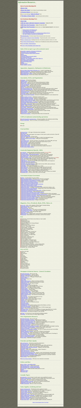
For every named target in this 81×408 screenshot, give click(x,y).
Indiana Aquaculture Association (27, 97)
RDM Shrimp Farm (24, 74)
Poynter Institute (24, 333)
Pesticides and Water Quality (26, 61)
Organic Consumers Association (27, 108)
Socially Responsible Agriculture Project (28, 119)
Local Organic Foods (25, 140)
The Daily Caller (24, 371)
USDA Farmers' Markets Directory (27, 146)
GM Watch (23, 162)
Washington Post (24, 305)
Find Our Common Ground (26, 157)
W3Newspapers (24, 311)
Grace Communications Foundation (27, 94)
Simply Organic (24, 143)
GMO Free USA (24, 160)
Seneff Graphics (24, 170)
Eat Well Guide (23, 133)
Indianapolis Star (24, 283)
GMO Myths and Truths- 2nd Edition (28, 161)
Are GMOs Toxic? (24, 153)
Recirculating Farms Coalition (26, 73)
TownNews (23, 314)
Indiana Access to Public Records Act (28, 322)
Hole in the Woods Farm (25, 136)
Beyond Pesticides (24, 343)
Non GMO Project (24, 167)
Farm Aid (23, 90)
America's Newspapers (25, 328)
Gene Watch (23, 159)
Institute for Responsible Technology (28, 163)
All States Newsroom (25, 273)
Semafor (22, 299)
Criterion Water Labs (25, 344)
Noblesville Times (24, 297)
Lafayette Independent (25, 290)
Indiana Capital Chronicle (26, 280)
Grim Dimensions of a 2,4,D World (29, 30)
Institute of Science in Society (26, 101)
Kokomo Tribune (24, 286)
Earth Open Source (24, 156)
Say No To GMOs (24, 169)
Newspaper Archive (25, 309)
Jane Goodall (23, 103)
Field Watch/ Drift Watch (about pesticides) (29, 347)
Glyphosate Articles (25, 348)
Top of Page (46, 402)
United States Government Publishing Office (29, 198)
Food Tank (23, 93)
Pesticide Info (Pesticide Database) (27, 353)
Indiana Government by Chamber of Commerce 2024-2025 (32, 184)
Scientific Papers (24, 63)
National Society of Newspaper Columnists (29, 329)
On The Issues (23, 368)
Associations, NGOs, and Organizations (28, 52)
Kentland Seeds (24, 393)
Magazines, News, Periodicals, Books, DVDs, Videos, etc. (32, 58)
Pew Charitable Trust (25, 332)
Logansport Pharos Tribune (26, 292)
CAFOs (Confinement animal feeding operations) (30, 53)
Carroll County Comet (25, 276)
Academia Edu (24, 377)
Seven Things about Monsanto (28, 31)
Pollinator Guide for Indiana (26, 397)
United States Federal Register (26, 191)
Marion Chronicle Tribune (26, 294)
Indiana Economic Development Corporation (29, 181)
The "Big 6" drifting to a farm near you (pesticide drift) (33, 34)
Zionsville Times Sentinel (26, 306)
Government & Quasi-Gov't (26, 57)
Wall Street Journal (24, 302)
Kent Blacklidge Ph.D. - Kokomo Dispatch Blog (30, 366)
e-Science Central (24, 380)
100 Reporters (23, 330)
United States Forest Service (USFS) (28, 197)
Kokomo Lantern (24, 288)
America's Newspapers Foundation (27, 319)
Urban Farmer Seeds (25, 399)
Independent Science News (26, 382)
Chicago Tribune (24, 277)
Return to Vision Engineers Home (38, 402)
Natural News (23, 214)
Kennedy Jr (23, 349)
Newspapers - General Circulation (27, 59)
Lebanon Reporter (24, 289)
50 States (23, 313)
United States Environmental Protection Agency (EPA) (31, 190)
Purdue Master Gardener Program (27, 109)
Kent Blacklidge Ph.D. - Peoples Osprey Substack (30, 367)
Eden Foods (23, 134)
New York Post (24, 295)
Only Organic (23, 107)
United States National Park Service (28, 199)
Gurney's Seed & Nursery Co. (26, 392)
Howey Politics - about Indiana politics (28, 364)
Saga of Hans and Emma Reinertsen (28, 41)
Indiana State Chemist (25, 187)
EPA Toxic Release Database (26, 178)
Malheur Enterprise (24, 293)
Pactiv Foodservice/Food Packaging (28, 395)
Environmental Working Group (27, 89)
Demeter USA (23, 83)
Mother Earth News (25, 213)
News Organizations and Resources (27, 60)
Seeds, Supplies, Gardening (26, 64)
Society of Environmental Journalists (28, 335)
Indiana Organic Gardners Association (28, 99)
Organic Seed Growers (25, 394)
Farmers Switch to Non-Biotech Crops (30, 29)
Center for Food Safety (25, 84)
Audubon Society (24, 81)
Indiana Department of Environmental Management (30, 179)
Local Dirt (22, 139)
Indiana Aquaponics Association (27, 98)
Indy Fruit (23, 137)
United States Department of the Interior (28, 195)
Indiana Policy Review (25, 365)
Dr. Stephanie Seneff (25, 155)
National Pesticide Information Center (28, 352)
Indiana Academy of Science (26, 96)
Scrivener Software (24, 334)
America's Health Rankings (26, 378)
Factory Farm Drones (25, 120)
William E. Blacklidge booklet (26, 39)
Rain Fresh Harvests (25, 72)
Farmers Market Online (25, 135)
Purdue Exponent (24, 298)
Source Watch (23, 337)
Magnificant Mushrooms (25, 71)
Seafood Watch (24, 112)
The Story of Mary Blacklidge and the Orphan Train (30, 45)
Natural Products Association (26, 104)
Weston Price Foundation (26, 113)
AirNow (22, 177)
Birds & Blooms (24, 207)
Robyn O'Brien (24, 168)
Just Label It (23, 164)
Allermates (23, 80)
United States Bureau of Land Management (29, 188)
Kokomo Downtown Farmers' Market (28, 138)
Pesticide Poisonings (25, 355)
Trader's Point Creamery (25, 145)
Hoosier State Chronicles (25, 307)
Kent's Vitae (23, 21)
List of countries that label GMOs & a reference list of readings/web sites (36, 32)
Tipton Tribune (24, 300)
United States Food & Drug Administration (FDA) (30, 196)
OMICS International (25, 383)
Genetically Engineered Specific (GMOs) (29, 56)
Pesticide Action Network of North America (29, 354)
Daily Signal (23, 278)
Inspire (22, 308)
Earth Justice (23, 86)
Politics (22, 62)
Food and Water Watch (25, 91)
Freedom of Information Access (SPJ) (28, 320)
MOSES (22, 105)
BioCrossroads (24, 82)
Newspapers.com (24, 310)
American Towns (24, 132)
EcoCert (22, 87)
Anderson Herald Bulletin (26, 274)
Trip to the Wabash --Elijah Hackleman (28, 43)
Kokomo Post (23, 287)
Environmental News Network (27, 210)
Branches (23, 275)
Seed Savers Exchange (25, 398)
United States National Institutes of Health (29, 185)
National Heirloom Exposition (26, 106)
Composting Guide (24, 208)
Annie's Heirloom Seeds (25, 389)
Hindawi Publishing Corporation (27, 331)
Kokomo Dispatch (24, 285)
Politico (22, 369)
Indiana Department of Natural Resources (29, 180)
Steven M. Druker (24, 171)
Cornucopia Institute (25, 85)
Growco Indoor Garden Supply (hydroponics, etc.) (30, 70)
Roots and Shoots (24, 111)
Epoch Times (23, 279)
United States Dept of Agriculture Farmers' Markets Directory (32, 192)
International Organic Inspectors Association (29, 102)
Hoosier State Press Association (27, 321)
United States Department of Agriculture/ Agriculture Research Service (34, 194)
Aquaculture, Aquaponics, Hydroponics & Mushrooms (31, 51)
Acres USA (23, 205)
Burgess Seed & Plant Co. (26, 390)
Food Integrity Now (25, 92)
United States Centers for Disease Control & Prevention (31, 186)
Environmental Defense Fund (26, 88)
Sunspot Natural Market (25, 144)
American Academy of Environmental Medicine (30, 154)
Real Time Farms (24, 142)
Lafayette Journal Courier (26, 291)
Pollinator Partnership (25, 396)
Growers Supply (24, 391)
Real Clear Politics (24, 370)
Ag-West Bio (23, 152)
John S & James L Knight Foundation (28, 327)
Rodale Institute (24, 110)
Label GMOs (23, 165)
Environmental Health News (26, 209)
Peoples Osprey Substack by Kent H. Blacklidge (30, 37)
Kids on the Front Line (25, 350)
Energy (22, 54)
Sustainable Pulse (24, 172)
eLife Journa (23, 379)
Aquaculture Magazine (25, 206)
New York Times (24, 296)
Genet (22, 158)
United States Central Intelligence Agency (29, 189)
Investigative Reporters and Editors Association (30, 326)
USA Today (23, 301)
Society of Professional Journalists (27, 336)
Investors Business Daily (25, 284)
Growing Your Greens (25, 211)
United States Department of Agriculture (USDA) (30, 193)
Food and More (24, 55)
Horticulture (23, 212)
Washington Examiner (25, 303)
